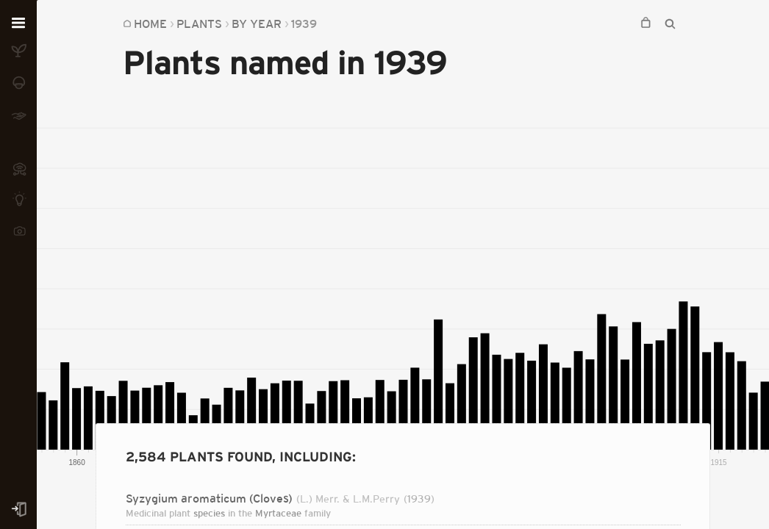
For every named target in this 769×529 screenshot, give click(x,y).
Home (150, 23)
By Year (257, 23)
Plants (199, 23)
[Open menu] (18, 23)
